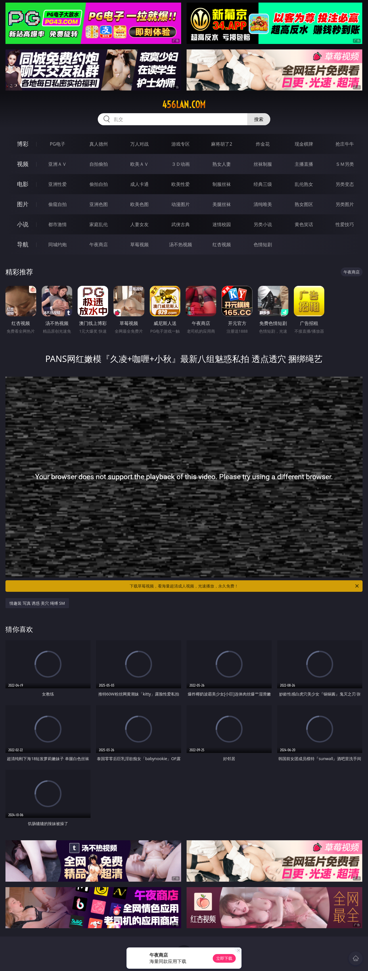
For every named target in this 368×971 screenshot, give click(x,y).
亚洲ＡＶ (57, 164)
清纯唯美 (263, 204)
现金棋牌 (304, 144)
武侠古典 (180, 224)
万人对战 (139, 144)
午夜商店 (98, 244)
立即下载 (224, 958)
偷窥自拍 (57, 204)
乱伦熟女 (304, 184)
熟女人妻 (221, 164)
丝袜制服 (263, 164)
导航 (22, 244)
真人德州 (98, 144)
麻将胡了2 (221, 144)
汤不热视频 (180, 244)
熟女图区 (304, 204)
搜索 (258, 119)
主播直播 (304, 164)
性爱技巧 (345, 224)
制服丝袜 (221, 184)
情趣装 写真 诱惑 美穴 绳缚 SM (37, 603)
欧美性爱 (180, 184)
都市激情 (57, 224)
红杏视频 (221, 244)
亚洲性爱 (57, 184)
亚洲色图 (98, 204)
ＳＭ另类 (345, 164)
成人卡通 (139, 184)
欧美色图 (139, 204)
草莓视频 (139, 244)
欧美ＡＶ (139, 164)
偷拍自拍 (98, 184)
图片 (22, 204)
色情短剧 (263, 244)
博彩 (22, 144)
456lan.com (184, 104)
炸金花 (263, 144)
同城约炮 (57, 244)
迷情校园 (221, 224)
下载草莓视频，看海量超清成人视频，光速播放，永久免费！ (245, 586)
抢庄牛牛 (345, 144)
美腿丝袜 (221, 204)
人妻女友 (139, 224)
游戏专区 (180, 144)
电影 (22, 184)
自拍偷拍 (98, 164)
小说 (22, 224)
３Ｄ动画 (180, 164)
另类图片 (345, 204)
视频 (22, 164)
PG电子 (57, 144)
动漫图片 (180, 204)
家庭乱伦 (98, 224)
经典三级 (263, 184)
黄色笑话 (304, 224)
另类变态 (345, 184)
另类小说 (263, 224)
